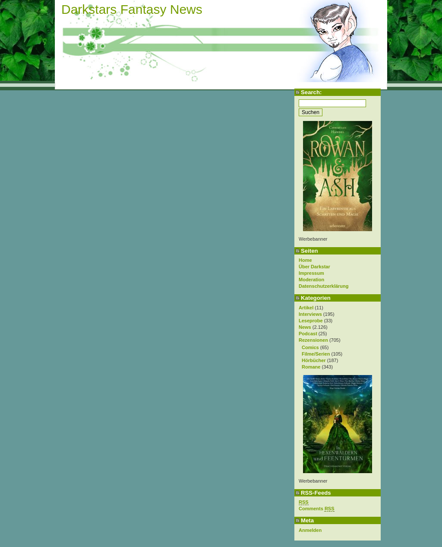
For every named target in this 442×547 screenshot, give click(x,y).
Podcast (308, 333)
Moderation (311, 279)
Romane (311, 366)
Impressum (311, 273)
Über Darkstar (314, 266)
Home (305, 260)
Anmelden (310, 530)
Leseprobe (311, 320)
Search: (311, 92)
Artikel (306, 307)
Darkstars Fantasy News (131, 9)
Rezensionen (313, 340)
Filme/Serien (316, 353)
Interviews (310, 314)
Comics (310, 347)
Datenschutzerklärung (324, 286)
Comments (317, 509)
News (305, 327)
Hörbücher (314, 360)
